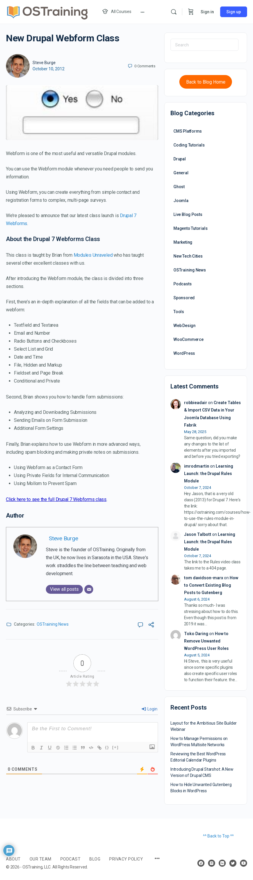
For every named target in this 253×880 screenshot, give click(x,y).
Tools (178, 311)
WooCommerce (188, 339)
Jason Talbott (197, 534)
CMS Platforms (187, 131)
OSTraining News (53, 624)
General (180, 172)
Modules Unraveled (93, 255)
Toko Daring (196, 633)
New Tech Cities (188, 256)
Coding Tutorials (189, 145)
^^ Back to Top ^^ (218, 836)
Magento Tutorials (190, 228)
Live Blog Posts (187, 214)
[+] (115, 747)
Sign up (233, 11)
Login (149, 709)
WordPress (184, 353)
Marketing (182, 242)
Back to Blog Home (205, 82)
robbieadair (195, 402)
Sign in (207, 11)
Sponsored (184, 297)
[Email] (88, 589)
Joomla (180, 200)
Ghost (179, 186)
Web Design (184, 325)
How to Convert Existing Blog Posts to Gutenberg (211, 585)
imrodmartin (196, 466)
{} (107, 747)
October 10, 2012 (49, 68)
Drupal (179, 159)
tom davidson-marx (203, 577)
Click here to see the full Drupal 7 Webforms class (56, 499)
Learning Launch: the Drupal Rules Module (208, 473)
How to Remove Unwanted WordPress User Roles (206, 641)
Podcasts (182, 284)
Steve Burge (44, 62)
